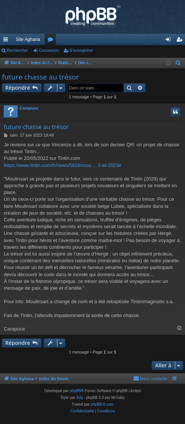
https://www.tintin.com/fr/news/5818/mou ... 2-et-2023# (63, 165)
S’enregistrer (81, 50)
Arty (79, 397)
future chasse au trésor (40, 77)
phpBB (75, 391)
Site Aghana (28, 39)
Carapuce (29, 108)
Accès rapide (7, 41)
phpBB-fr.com (102, 404)
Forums (52, 41)
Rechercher (17, 50)
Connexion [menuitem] (170, 41)
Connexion (49, 50)
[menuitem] (178, 63)
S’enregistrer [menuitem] (181, 41)
